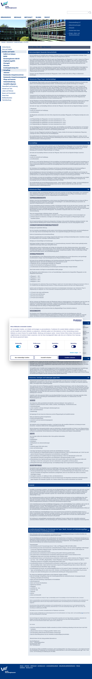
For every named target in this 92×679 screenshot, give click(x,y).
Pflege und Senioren (9, 79)
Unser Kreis (5, 95)
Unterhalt (31, 485)
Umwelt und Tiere (7, 88)
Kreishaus (17, 17)
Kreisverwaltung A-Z (74, 22)
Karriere (22, 667)
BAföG (5, 56)
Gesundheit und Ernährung (10, 86)
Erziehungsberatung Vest (10, 68)
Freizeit (47, 17)
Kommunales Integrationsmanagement (14, 77)
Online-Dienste (6, 47)
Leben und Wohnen (7, 91)
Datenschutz (41, 666)
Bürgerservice (6, 17)
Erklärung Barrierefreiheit (67, 666)
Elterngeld (6, 63)
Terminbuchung (6, 100)
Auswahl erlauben (46, 357)
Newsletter (29, 667)
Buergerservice (10, 42)
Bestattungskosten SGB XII (11, 58)
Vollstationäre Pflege (35, 189)
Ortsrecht (71, 28)
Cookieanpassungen (52, 666)
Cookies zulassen (70, 357)
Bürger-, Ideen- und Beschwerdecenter (74, 34)
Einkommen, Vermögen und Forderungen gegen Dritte (44, 377)
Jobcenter (6, 72)
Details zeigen (74, 352)
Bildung (38, 17)
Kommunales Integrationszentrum (13, 75)
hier (82, 613)
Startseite (4, 42)
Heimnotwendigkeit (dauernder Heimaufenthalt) (42, 52)
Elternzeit (6, 65)
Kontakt (27, 666)
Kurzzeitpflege (33, 143)
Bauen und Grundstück (8, 93)
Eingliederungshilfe (9, 61)
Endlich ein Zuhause (9, 54)
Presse (78, 666)
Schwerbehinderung (9, 82)
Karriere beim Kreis (74, 30)
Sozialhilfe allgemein (9, 84)
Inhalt (22, 666)
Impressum (33, 666)
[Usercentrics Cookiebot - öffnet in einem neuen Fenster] (74, 320)
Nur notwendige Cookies (22, 357)
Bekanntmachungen (75, 25)
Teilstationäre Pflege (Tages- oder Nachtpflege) (42, 79)
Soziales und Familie (18, 42)
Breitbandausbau (7, 98)
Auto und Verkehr (7, 49)
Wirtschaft (28, 17)
